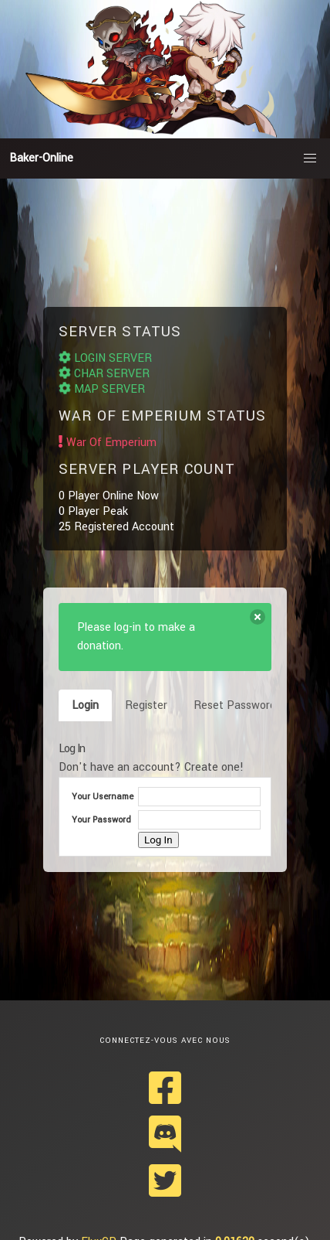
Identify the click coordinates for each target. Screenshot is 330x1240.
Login (85, 705)
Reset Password (235, 705)
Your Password (101, 820)
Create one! (214, 767)
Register (146, 705)
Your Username (102, 796)
